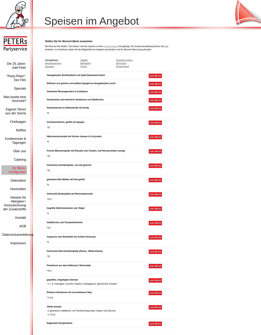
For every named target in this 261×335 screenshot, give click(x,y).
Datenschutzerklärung (17, 234)
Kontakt (20, 217)
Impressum (18, 243)
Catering (20, 159)
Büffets (21, 130)
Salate (84, 60)
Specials (20, 88)
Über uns (19, 151)
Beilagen (85, 63)
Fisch (83, 66)
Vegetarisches (124, 60)
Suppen (49, 66)
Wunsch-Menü (111, 46)
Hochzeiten (18, 189)
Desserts (121, 63)
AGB (22, 226)
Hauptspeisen (53, 63)
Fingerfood (122, 66)
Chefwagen (18, 122)
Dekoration (18, 180)
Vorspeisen (51, 60)
